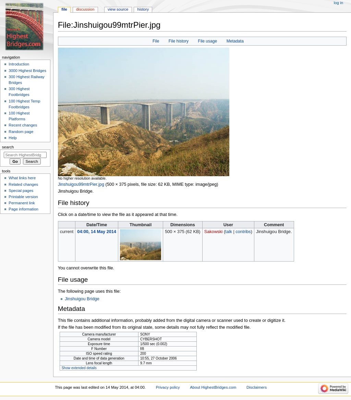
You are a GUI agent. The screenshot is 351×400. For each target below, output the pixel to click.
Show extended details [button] (79, 368)
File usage (207, 41)
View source (118, 9)
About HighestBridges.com (213, 387)
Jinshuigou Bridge (82, 298)
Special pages (21, 191)
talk (228, 231)
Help (13, 138)
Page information (23, 209)
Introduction (19, 64)
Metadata (235, 41)
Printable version (23, 197)
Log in (338, 3)
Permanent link (22, 203)
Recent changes (23, 125)
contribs (243, 231)
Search (8, 147)
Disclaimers (256, 387)
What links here (22, 178)
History (143, 9)
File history (179, 41)
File (156, 41)
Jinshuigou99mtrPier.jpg (81, 184)
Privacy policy (168, 387)
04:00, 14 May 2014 (96, 231)
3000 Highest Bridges (27, 71)
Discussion (85, 9)
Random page (21, 132)
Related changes (23, 184)
